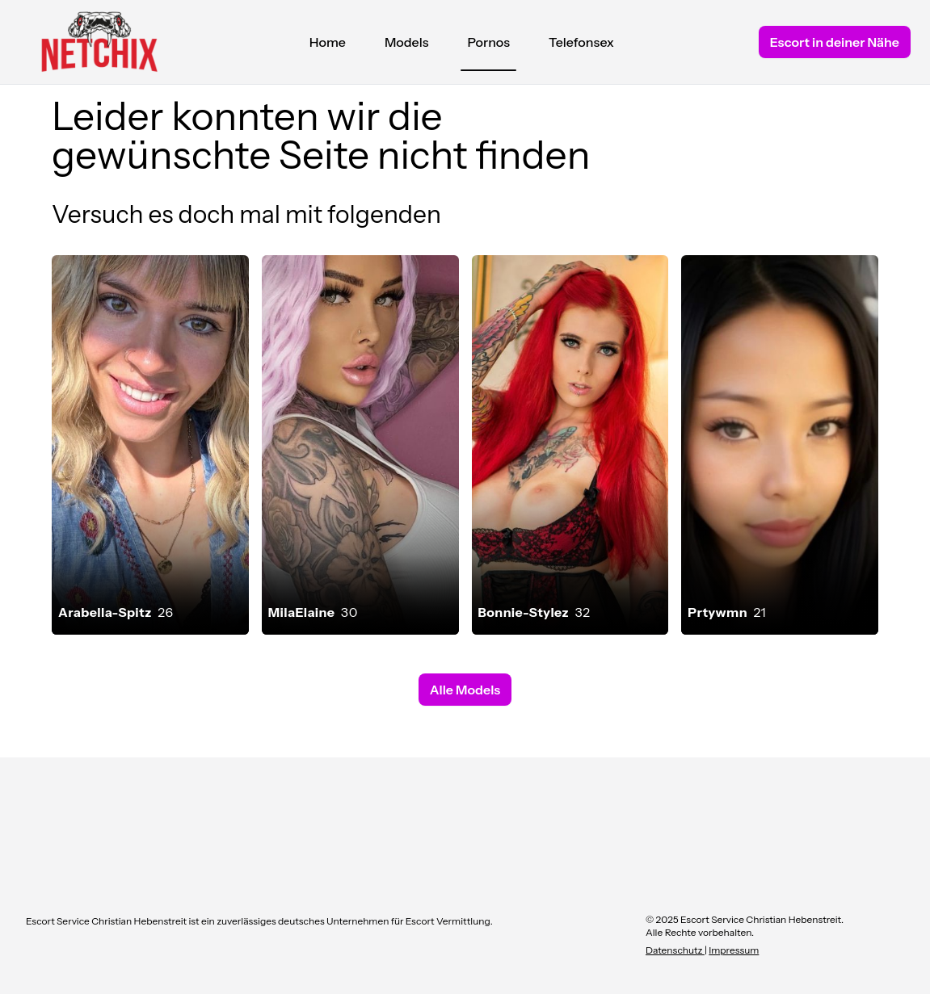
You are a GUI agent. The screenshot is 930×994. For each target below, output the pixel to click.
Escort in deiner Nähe (834, 42)
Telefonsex (581, 42)
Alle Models (465, 690)
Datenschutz (675, 950)
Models (407, 42)
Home (327, 42)
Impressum (734, 950)
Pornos (488, 46)
